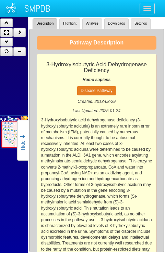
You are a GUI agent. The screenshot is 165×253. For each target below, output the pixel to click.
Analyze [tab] (92, 23)
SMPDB (37, 8)
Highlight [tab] (69, 23)
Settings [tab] (140, 23)
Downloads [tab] (116, 23)
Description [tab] (45, 23)
